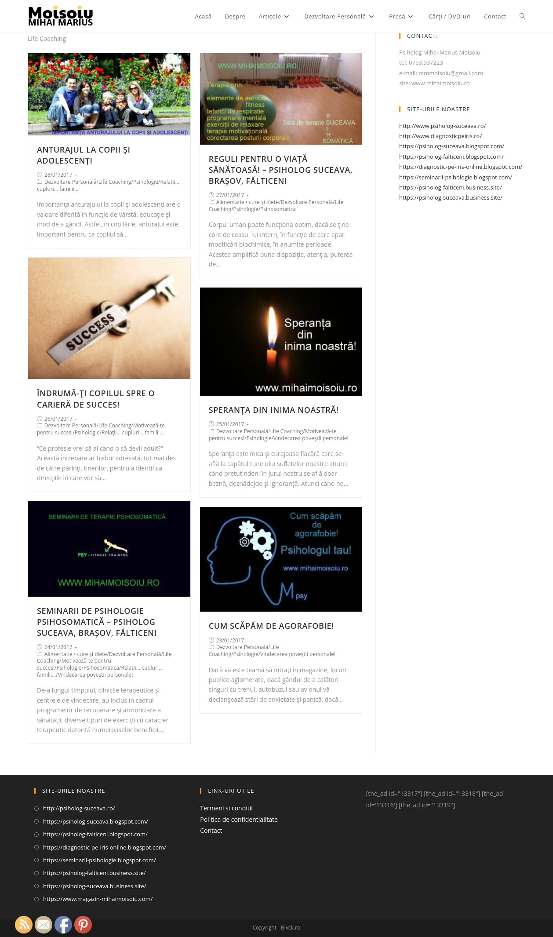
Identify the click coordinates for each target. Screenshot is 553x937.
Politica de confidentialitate (239, 819)
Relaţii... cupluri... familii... (133, 432)
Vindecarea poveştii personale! (311, 438)
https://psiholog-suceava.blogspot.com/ (451, 146)
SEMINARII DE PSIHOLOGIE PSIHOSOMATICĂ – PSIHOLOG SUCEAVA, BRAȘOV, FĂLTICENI (97, 621)
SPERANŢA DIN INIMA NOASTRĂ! (274, 410)
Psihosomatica (278, 209)
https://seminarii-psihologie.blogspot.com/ (455, 177)
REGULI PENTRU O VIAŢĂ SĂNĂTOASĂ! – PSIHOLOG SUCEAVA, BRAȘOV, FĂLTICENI (281, 169)
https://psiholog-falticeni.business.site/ (450, 187)
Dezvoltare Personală (70, 182)
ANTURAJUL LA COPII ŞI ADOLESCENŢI (84, 155)
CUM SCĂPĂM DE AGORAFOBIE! (271, 625)
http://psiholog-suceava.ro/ (79, 808)
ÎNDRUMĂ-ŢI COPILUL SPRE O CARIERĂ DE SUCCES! (96, 398)
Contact (211, 830)
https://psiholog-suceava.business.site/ (450, 197)
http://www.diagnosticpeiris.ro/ (440, 136)
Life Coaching (114, 182)
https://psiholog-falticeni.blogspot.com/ (451, 156)
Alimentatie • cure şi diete (247, 202)
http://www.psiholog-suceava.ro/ (442, 126)
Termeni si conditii (226, 808)
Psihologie (145, 182)
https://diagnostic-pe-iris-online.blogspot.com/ (460, 167)
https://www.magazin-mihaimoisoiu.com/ (98, 899)
